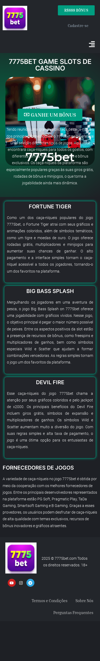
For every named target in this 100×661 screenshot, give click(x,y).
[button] (92, 44)
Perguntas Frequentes (73, 612)
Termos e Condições (49, 600)
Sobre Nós (84, 600)
